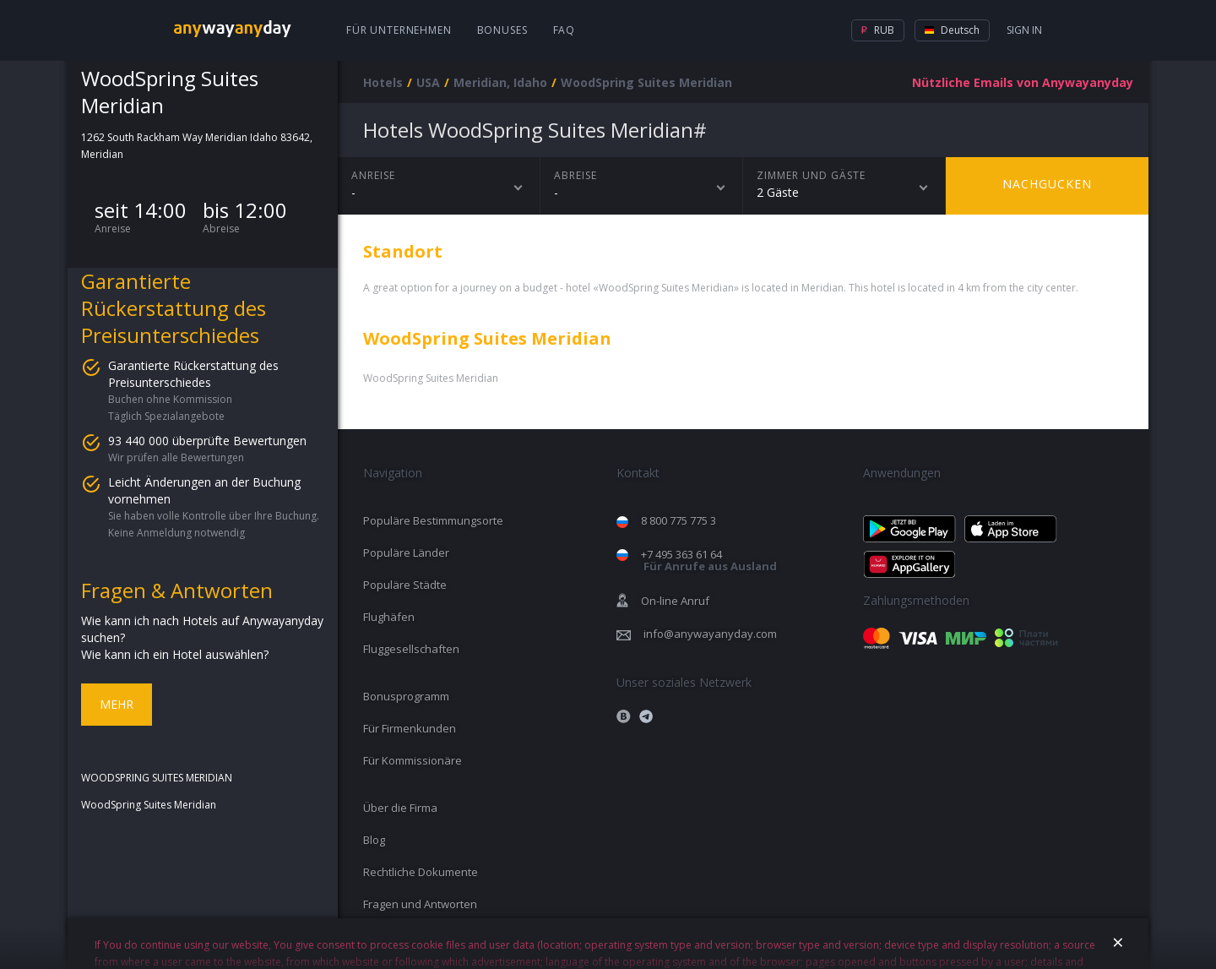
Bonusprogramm (406, 696)
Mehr (116, 704)
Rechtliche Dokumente (420, 871)
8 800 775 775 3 (678, 520)
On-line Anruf (675, 600)
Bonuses (502, 30)
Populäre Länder (406, 552)
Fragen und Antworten (420, 904)
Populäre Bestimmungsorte (433, 520)
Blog (374, 839)
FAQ (564, 30)
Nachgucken (1047, 184)
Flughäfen (389, 616)
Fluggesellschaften (411, 648)
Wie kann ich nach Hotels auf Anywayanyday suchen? (202, 628)
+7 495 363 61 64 (709, 560)
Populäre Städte (405, 584)
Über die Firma (400, 807)
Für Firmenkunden (409, 728)
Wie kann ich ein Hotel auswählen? (175, 654)
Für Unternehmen (399, 30)
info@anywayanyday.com (710, 633)
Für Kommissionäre (412, 760)
